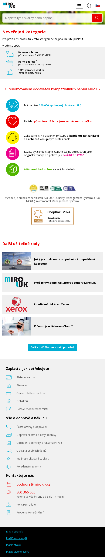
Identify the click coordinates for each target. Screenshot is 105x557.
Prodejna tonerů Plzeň (30, 512)
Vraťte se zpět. (11, 45)
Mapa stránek (14, 531)
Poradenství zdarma (28, 466)
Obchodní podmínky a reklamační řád (39, 442)
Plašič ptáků (13, 545)
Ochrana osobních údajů (31, 450)
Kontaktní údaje (26, 504)
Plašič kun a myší (16, 538)
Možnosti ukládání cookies (32, 458)
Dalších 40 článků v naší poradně (52, 347)
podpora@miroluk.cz (33, 484)
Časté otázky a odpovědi (31, 427)
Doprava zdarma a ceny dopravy (36, 435)
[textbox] (47, 18)
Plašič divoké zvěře (17, 551)
